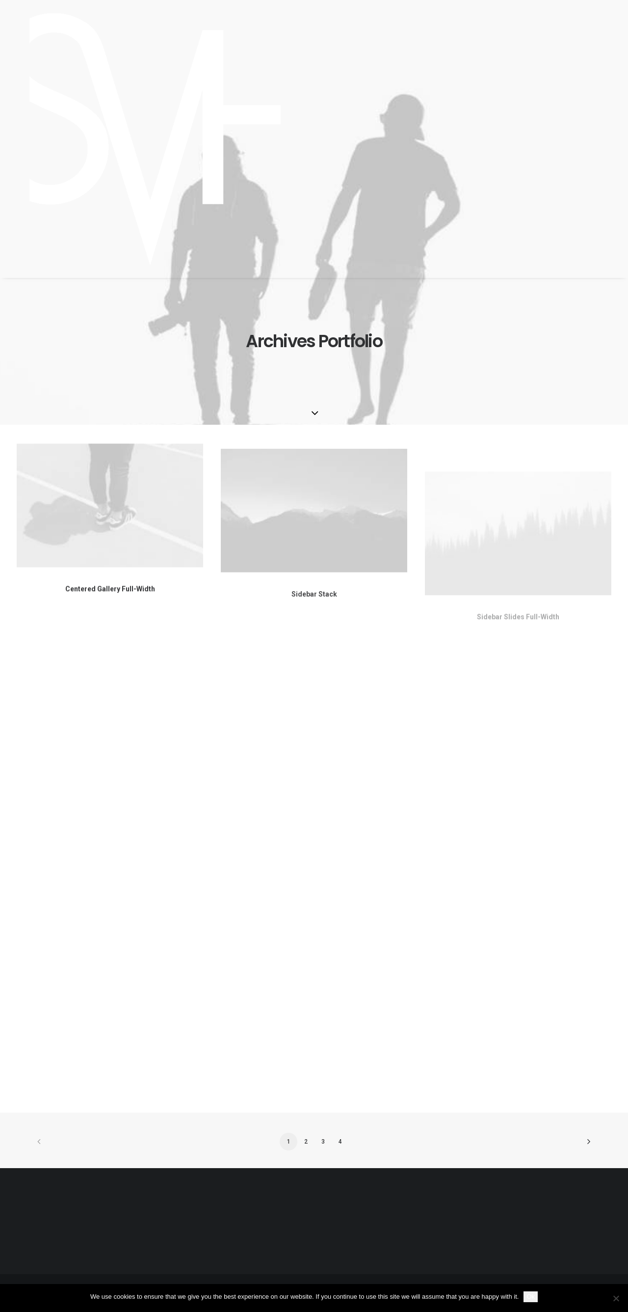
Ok (530, 1296)
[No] (616, 1298)
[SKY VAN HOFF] (142, 139)
